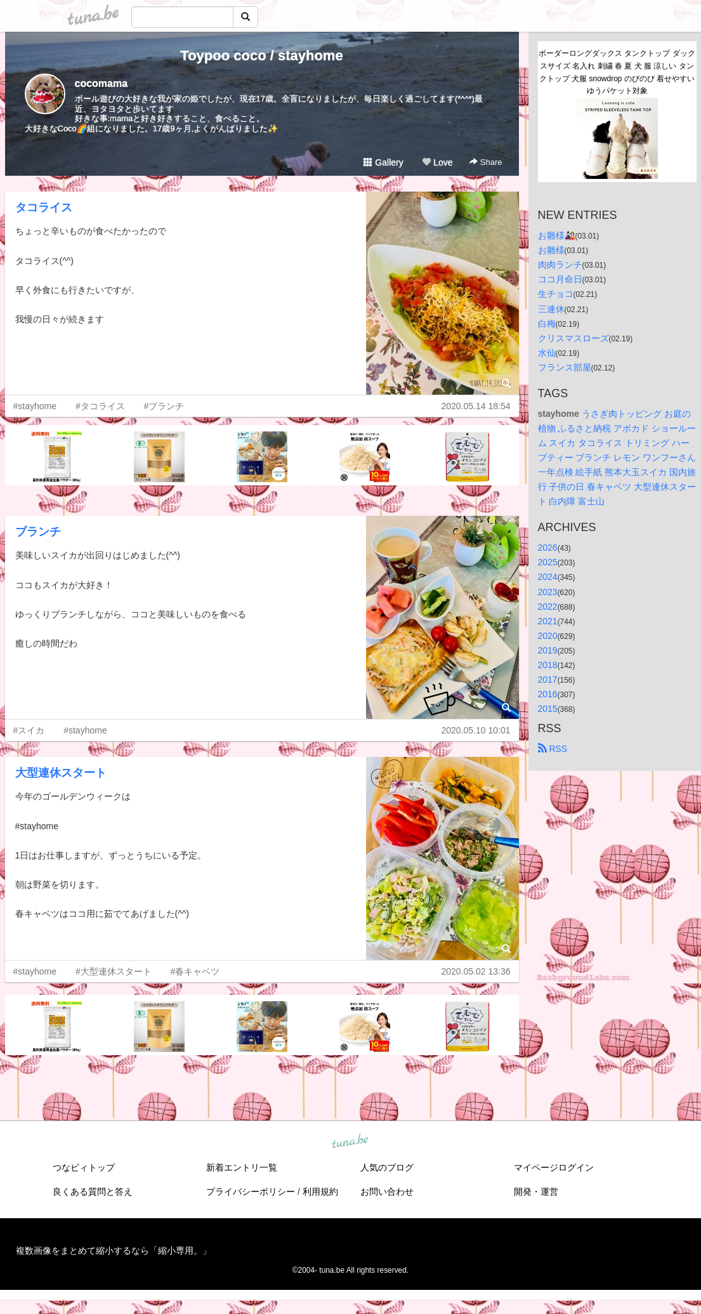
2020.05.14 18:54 (476, 406)
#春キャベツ (195, 971)
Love (437, 162)
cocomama (101, 83)
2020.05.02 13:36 (476, 971)
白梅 (547, 324)
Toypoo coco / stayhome (261, 55)
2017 (548, 679)
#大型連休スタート (113, 971)
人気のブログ (387, 1167)
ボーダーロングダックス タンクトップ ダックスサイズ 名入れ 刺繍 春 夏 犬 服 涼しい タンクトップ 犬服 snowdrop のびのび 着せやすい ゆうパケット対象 (617, 72)
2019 (548, 650)
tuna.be (350, 1141)
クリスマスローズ (573, 338)
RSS (553, 749)
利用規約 (320, 1191)
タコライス (43, 207)
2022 (548, 606)
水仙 (547, 353)
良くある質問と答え (93, 1191)
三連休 (551, 309)
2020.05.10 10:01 (476, 730)
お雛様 (551, 250)
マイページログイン (554, 1167)
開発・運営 (536, 1191)
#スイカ (29, 730)
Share (485, 162)
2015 (548, 709)
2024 (548, 577)
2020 (548, 636)
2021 (548, 621)
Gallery (383, 162)
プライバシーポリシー (250, 1191)
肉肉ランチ (560, 265)
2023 (548, 592)
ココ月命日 (560, 279)
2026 (548, 547)
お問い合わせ (387, 1191)
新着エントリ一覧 (241, 1167)
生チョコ (555, 294)
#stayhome (34, 406)
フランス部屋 (564, 367)
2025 (548, 562)
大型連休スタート (61, 772)
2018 (548, 665)
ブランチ (38, 531)
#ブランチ (164, 406)
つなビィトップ (84, 1167)
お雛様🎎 (556, 235)
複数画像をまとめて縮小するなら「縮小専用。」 (113, 1250)
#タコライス (100, 406)
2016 (548, 694)
